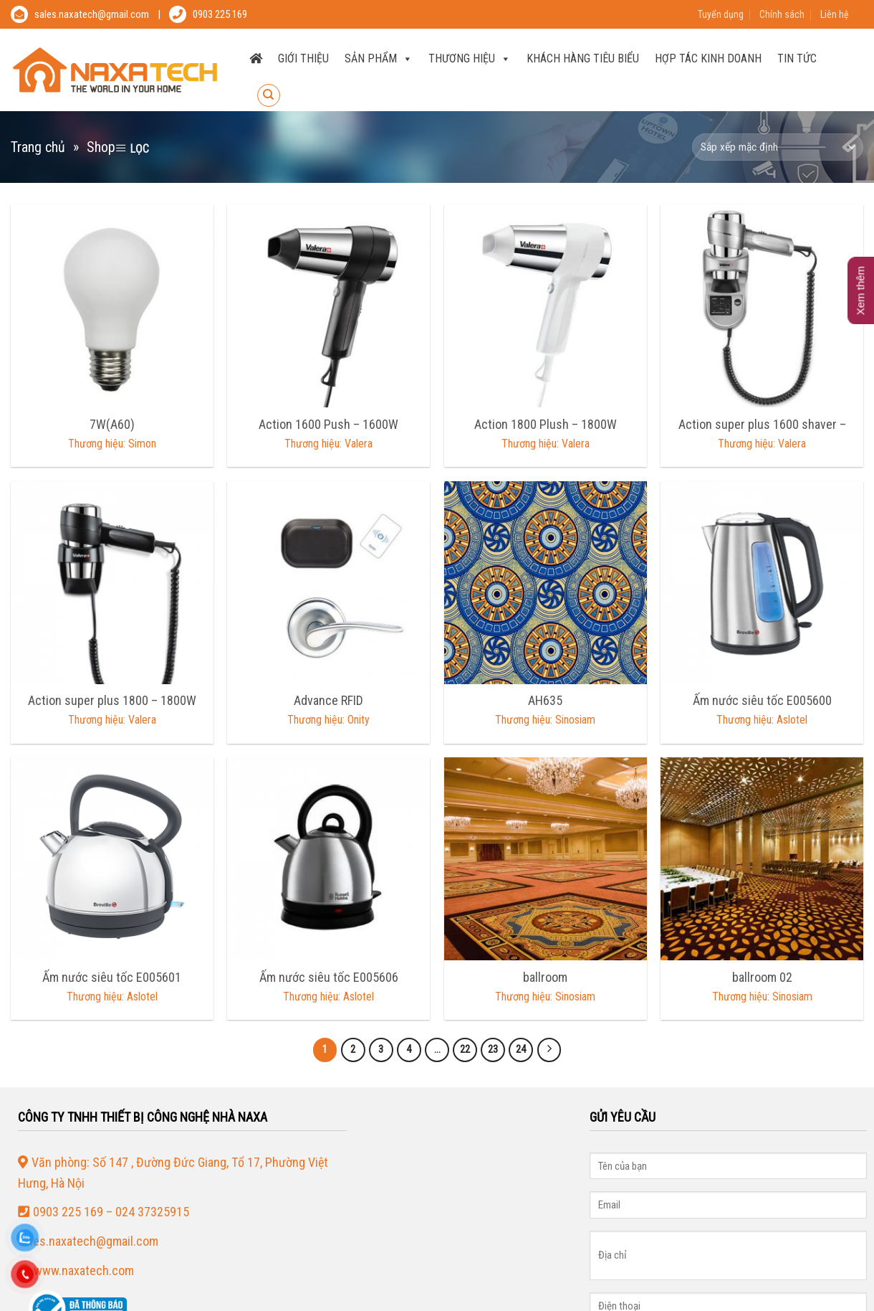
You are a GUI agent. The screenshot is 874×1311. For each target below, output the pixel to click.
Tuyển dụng (721, 14)
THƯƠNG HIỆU (469, 59)
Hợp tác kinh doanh (708, 58)
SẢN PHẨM (379, 59)
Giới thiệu (303, 58)
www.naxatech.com (84, 1270)
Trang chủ (38, 147)
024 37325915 (152, 1211)
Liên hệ (834, 14)
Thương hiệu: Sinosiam (545, 720)
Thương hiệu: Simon (112, 443)
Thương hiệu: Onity (328, 720)
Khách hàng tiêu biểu (583, 58)
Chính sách (782, 14)
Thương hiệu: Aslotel (761, 720)
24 (521, 1049)
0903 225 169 (220, 14)
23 (493, 1049)
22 (465, 1049)
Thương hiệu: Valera (328, 443)
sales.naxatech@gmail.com (91, 14)
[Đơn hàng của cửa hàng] (777, 147)
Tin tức (797, 58)
